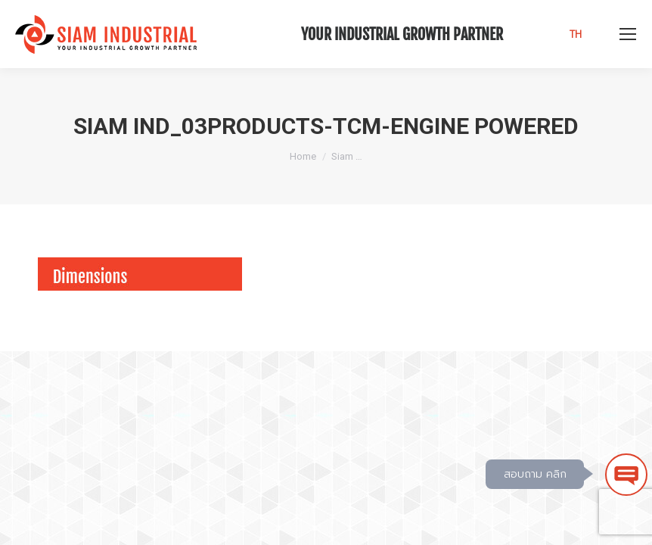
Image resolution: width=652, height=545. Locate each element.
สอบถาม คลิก (535, 474)
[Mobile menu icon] (628, 34)
